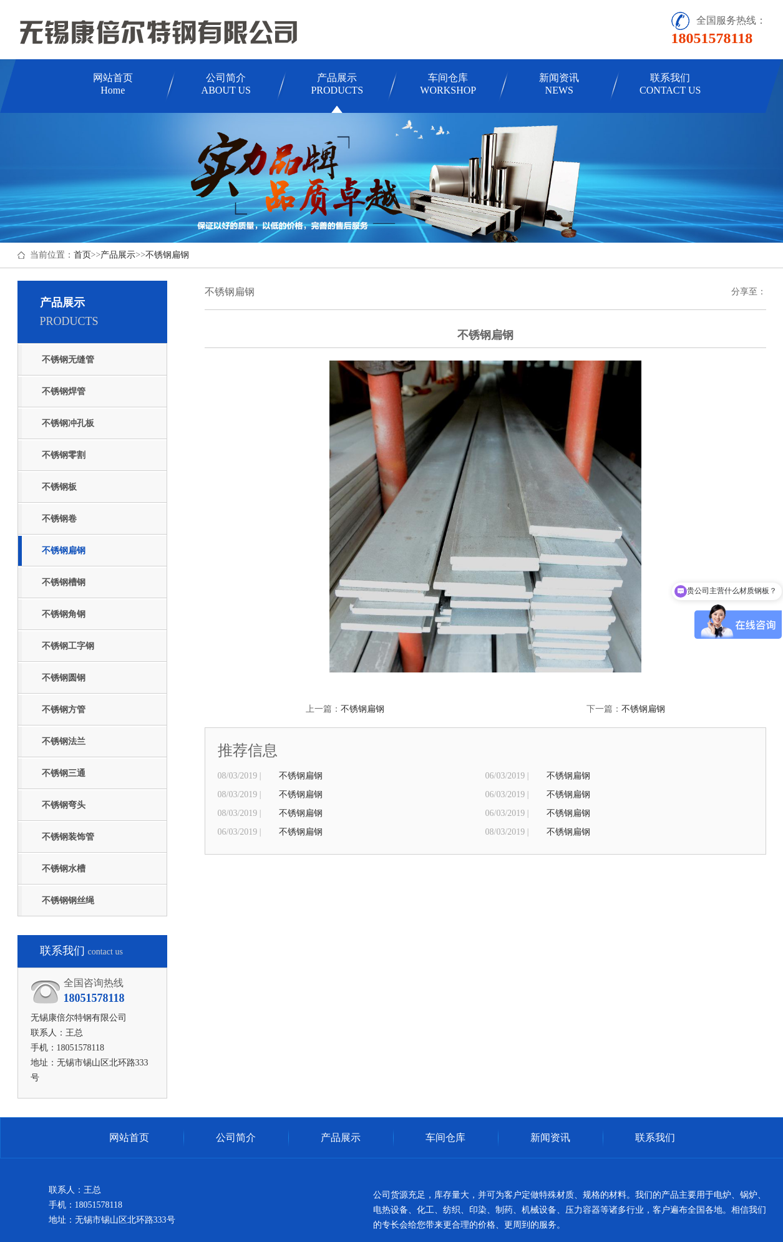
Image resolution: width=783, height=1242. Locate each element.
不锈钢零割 (63, 455)
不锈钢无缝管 (68, 359)
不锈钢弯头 (63, 805)
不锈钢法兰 (63, 741)
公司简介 (226, 83)
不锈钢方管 (63, 709)
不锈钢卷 (59, 518)
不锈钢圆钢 (63, 677)
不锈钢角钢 (63, 614)
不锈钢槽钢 (63, 582)
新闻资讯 (559, 83)
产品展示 (337, 83)
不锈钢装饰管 (68, 837)
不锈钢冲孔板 (68, 423)
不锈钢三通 (63, 773)
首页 (82, 255)
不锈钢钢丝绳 (68, 900)
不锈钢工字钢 (68, 646)
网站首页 (113, 83)
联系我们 (670, 83)
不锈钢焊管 (63, 391)
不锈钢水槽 (63, 868)
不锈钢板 (59, 487)
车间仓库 (448, 83)
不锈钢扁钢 (167, 255)
